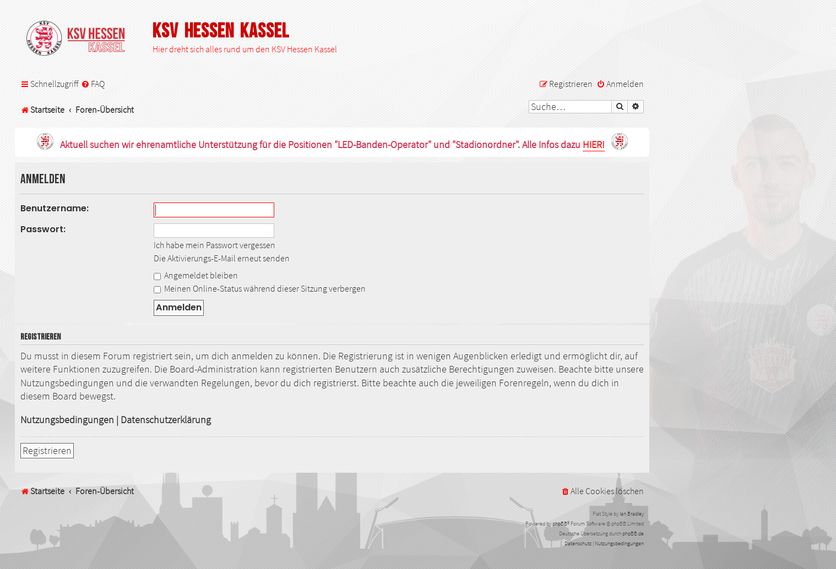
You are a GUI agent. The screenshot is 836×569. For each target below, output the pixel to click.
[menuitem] (93, 84)
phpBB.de (633, 533)
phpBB (559, 523)
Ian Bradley (632, 513)
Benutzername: (54, 208)
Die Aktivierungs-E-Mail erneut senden (222, 258)
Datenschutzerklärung (166, 420)
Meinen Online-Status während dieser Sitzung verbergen (260, 288)
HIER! (594, 145)
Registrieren (47, 451)
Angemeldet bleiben (196, 275)
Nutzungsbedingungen (67, 420)
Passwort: (43, 229)
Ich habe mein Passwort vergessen (214, 244)
